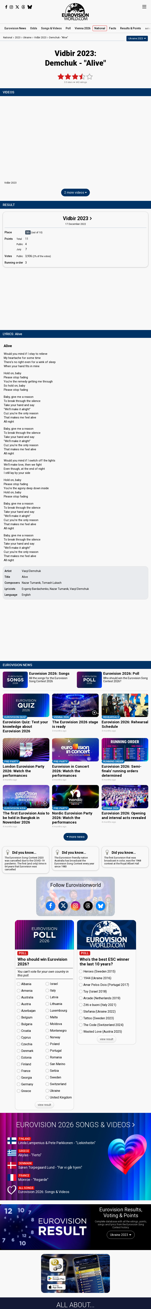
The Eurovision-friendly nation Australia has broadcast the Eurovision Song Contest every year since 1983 (74, 858)
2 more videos (75, 192)
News (15, 28)
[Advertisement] (75, 297)
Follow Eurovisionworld (75, 885)
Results (130, 28)
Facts (112, 28)
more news (76, 837)
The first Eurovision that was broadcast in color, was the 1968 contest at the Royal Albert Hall (124, 857)
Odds (33, 28)
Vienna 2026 (82, 28)
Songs (51, 28)
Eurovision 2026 (75, 1125)
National (99, 28)
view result (44, 1104)
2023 (17, 37)
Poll (68, 28)
